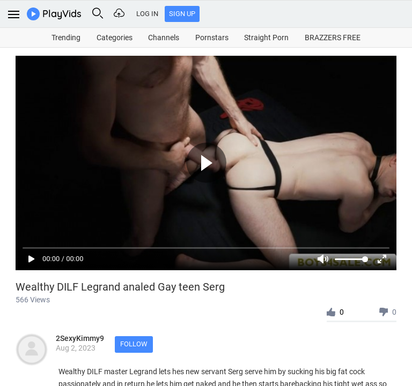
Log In (147, 14)
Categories (115, 37)
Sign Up (182, 14)
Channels (163, 37)
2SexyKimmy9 (80, 338)
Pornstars (212, 37)
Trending (66, 37)
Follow (134, 344)
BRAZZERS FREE (332, 37)
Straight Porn (266, 37)
